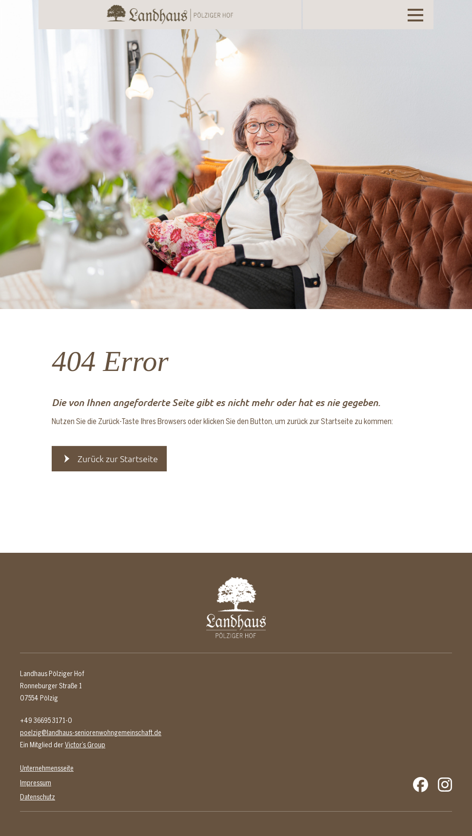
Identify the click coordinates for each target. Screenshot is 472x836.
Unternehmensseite (47, 768)
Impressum (35, 783)
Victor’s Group (85, 745)
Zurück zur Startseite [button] (118, 458)
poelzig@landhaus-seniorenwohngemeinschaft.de (90, 733)
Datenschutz (37, 797)
